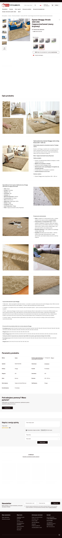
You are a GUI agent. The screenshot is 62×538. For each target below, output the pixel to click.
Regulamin (34, 524)
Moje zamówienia (6, 515)
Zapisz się (55, 503)
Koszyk (18, 520)
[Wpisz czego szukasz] (30, 5)
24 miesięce (47, 363)
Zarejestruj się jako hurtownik (20, 518)
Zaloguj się (46, 4)
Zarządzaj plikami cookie (37, 527)
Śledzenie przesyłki (6, 519)
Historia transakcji (20, 526)
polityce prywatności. (53, 507)
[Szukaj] (35, 5)
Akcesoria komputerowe (38, 9)
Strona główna (4, 15)
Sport (19, 11)
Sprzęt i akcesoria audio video (9, 11)
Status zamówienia (5, 517)
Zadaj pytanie (7, 407)
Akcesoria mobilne (27, 9)
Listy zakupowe (47, 5)
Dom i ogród (18, 9)
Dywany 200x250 (24, 15)
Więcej (52, 357)
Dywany (11, 9)
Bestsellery (4, 9)
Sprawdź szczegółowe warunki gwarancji (31, 456)
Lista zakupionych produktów (20, 524)
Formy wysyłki (34, 520)
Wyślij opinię (42, 442)
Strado (16, 357)
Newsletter (6, 503)
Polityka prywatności (36, 525)
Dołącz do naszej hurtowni (37, 517)
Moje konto (19, 515)
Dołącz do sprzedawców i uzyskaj (46, 52)
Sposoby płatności (35, 522)
